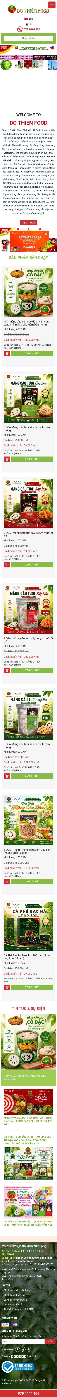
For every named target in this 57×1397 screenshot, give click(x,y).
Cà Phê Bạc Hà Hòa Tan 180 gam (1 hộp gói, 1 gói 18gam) (27, 957)
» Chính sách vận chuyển (14, 1299)
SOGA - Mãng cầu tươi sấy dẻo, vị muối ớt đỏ (28, 534)
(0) (29, 24)
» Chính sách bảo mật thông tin (17, 1290)
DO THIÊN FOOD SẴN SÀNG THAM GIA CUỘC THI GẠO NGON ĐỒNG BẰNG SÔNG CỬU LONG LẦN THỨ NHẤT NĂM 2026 (27, 1140)
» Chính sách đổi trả (12, 1304)
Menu (51, 5)
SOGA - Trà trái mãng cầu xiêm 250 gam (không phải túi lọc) (27, 851)
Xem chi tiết (32, 353)
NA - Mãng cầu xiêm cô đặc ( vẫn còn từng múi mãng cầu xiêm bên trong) (26, 323)
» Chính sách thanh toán (14, 1295)
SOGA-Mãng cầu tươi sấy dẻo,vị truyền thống (27, 429)
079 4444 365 (28, 1393)
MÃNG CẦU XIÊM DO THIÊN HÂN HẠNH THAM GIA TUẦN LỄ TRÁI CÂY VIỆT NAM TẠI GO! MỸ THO (28, 1121)
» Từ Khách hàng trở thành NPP (17, 1309)
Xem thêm (28, 222)
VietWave (6, 1383)
